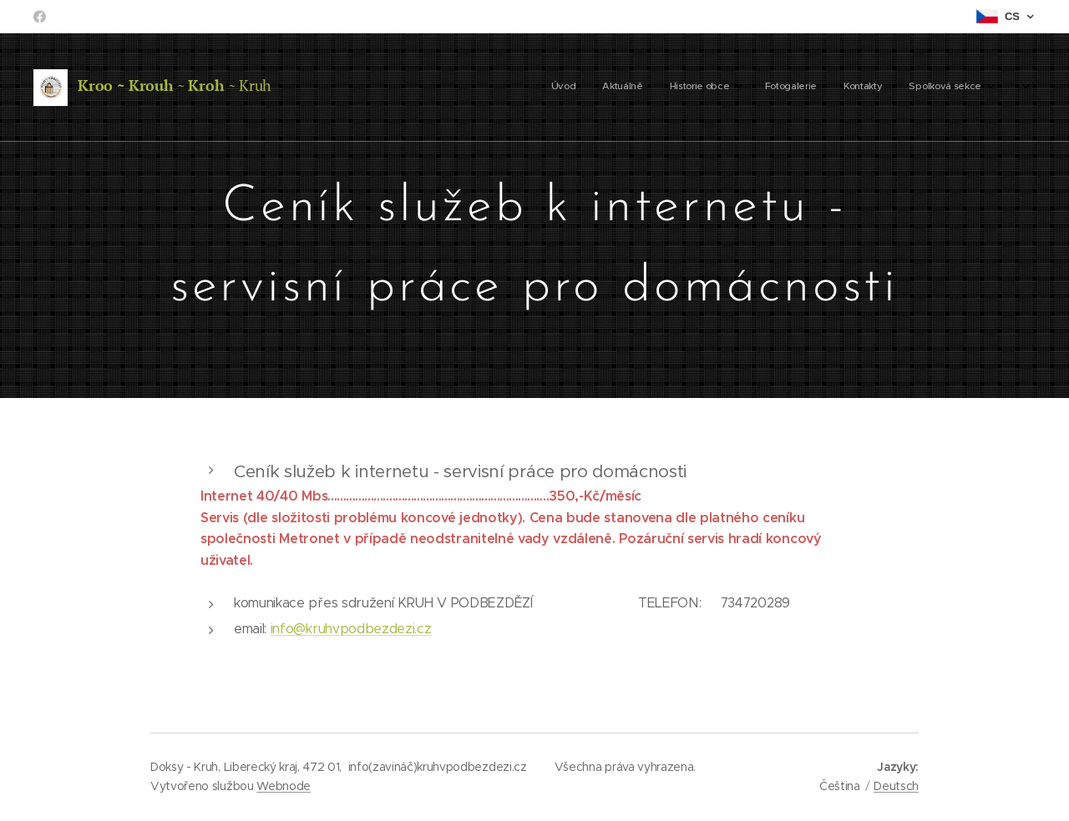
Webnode (283, 785)
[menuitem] (844, 87)
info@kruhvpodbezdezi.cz (351, 629)
